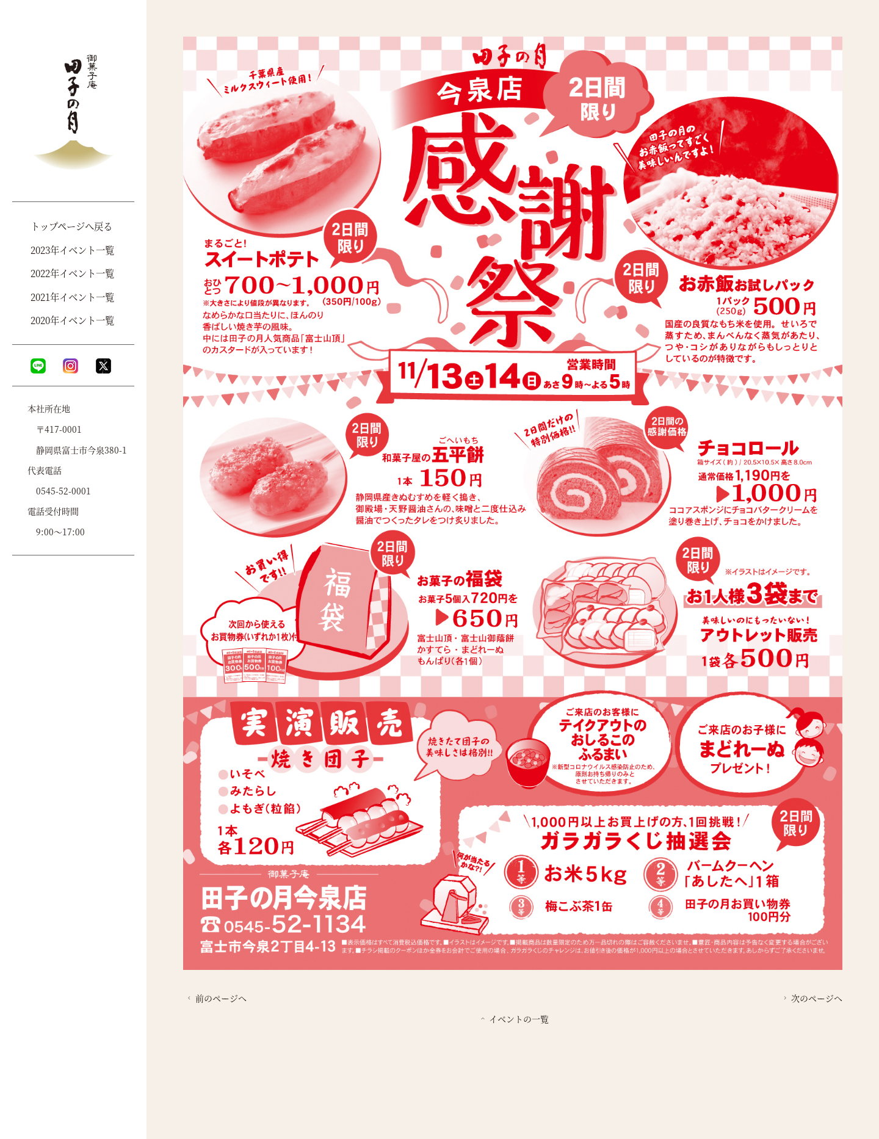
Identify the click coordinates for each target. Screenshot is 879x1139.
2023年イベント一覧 (72, 249)
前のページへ (216, 998)
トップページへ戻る (71, 226)
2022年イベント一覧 (72, 273)
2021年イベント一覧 (72, 296)
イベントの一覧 (514, 1019)
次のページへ (811, 998)
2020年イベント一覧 (72, 320)
